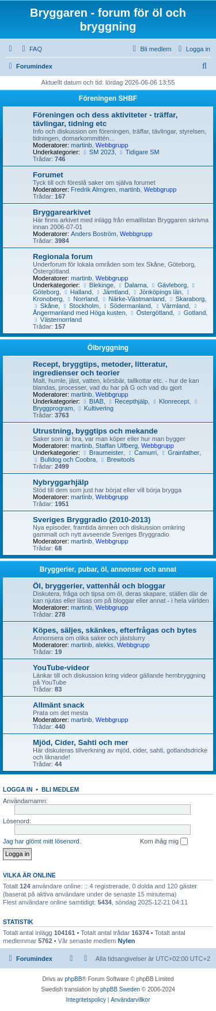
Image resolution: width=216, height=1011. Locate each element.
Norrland (82, 298)
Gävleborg (168, 285)
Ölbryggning (108, 348)
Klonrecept (170, 401)
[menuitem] (30, 49)
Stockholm (80, 305)
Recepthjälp (127, 401)
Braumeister (102, 452)
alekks (104, 644)
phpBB (73, 979)
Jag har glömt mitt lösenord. (42, 841)
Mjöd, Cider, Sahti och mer (80, 742)
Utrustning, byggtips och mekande (95, 431)
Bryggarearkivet (61, 212)
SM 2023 (98, 152)
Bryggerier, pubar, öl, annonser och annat (108, 569)
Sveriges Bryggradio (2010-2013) (92, 519)
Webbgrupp (112, 145)
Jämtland (111, 291)
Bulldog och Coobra (64, 459)
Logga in (18, 789)
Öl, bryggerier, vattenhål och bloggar (99, 585)
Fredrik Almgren (93, 189)
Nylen (126, 940)
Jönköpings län (156, 291)
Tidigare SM (139, 152)
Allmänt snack (58, 705)
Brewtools (117, 459)
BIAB (93, 401)
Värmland (171, 305)
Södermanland (127, 305)
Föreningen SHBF (108, 98)
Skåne (45, 305)
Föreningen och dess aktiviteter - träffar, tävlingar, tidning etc (105, 119)
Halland (77, 291)
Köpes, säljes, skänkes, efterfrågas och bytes (114, 630)
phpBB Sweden (120, 989)
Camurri (142, 452)
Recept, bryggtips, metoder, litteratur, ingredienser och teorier (100, 368)
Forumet (48, 174)
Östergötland (151, 312)
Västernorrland (57, 319)
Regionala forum (63, 256)
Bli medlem (60, 789)
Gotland (191, 312)
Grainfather (179, 452)
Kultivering (95, 408)
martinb (81, 145)
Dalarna (131, 285)
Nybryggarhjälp (61, 482)
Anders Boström (93, 233)
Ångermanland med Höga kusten (116, 309)
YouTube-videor (61, 667)
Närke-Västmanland (133, 298)
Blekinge (97, 285)
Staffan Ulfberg (117, 445)
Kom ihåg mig (164, 842)
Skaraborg (186, 298)
